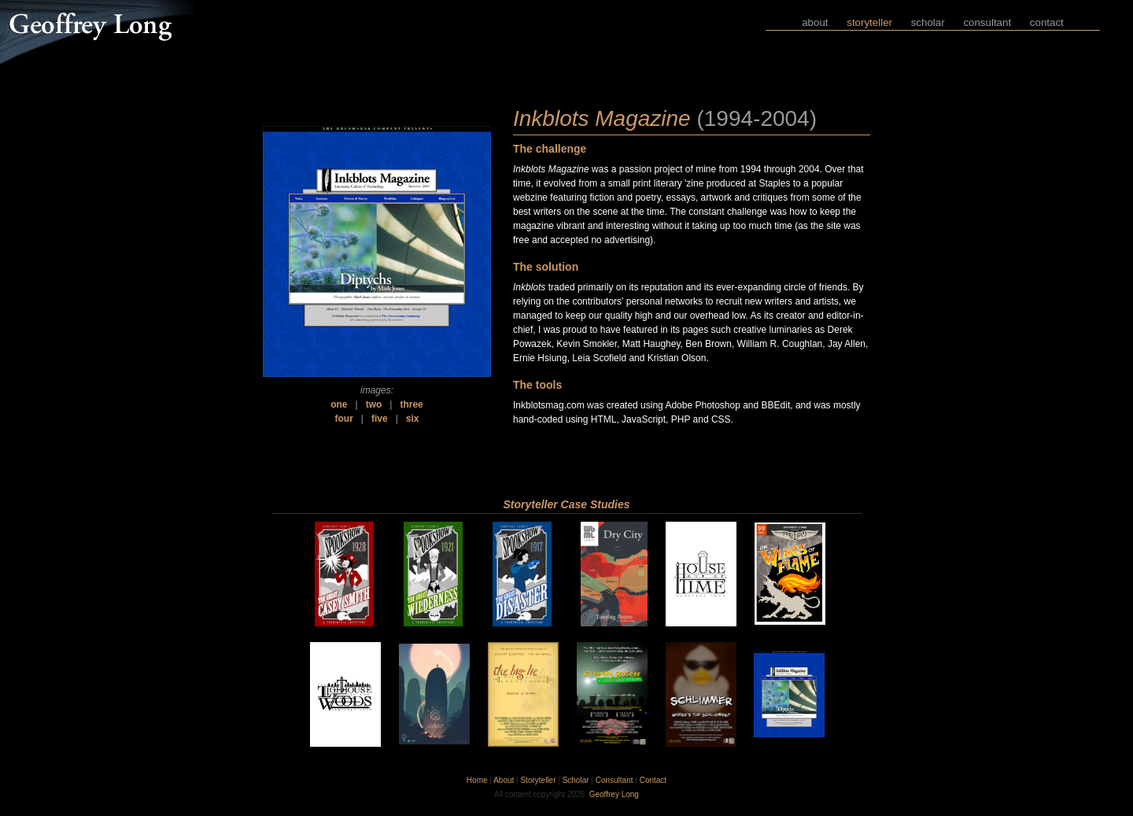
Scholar (576, 780)
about (815, 22)
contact (1047, 22)
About (503, 780)
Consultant (614, 780)
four (344, 418)
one (338, 404)
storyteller (869, 22)
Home (477, 780)
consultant (987, 22)
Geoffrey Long (614, 794)
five (379, 418)
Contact (653, 780)
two (374, 404)
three (411, 404)
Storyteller (537, 780)
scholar (928, 22)
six (412, 418)
